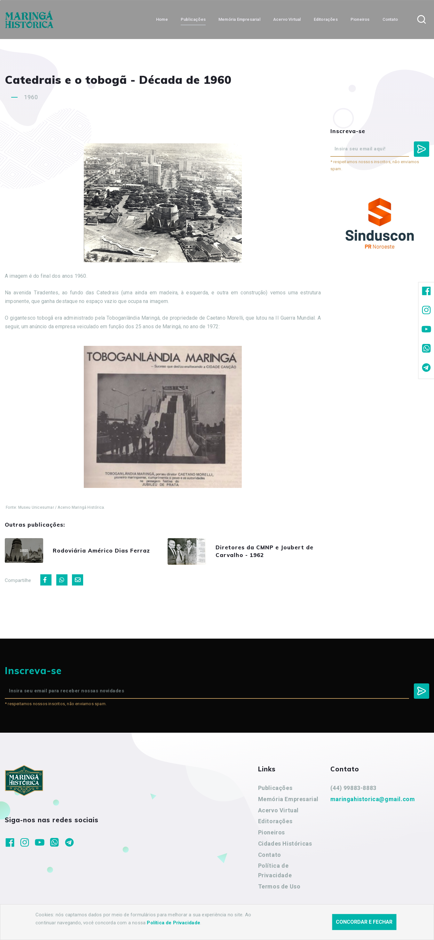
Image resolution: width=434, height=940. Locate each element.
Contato (269, 854)
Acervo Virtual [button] (287, 19)
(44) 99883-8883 (353, 788)
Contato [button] (390, 19)
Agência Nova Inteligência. (198, 926)
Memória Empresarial (288, 799)
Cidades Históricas (285, 843)
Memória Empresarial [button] (239, 19)
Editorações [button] (326, 19)
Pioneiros (271, 832)
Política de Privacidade (275, 870)
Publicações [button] (193, 19)
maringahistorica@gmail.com (372, 799)
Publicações (275, 788)
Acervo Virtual (278, 810)
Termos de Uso (279, 886)
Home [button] (162, 19)
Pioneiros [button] (360, 19)
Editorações (275, 821)
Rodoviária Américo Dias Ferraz (101, 550)
